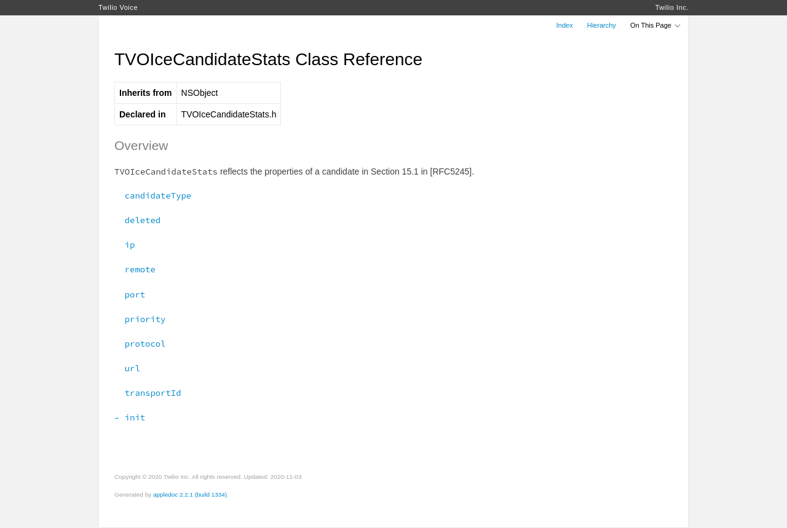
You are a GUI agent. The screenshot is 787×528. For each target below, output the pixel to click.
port (129, 294)
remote (135, 269)
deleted (137, 220)
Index (564, 25)
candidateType (152, 195)
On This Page (656, 25)
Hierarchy (601, 25)
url (127, 368)
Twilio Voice (118, 7)
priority (139, 319)
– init (129, 417)
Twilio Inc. (672, 7)
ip (124, 244)
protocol (139, 343)
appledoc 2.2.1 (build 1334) (190, 494)
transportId (147, 392)
